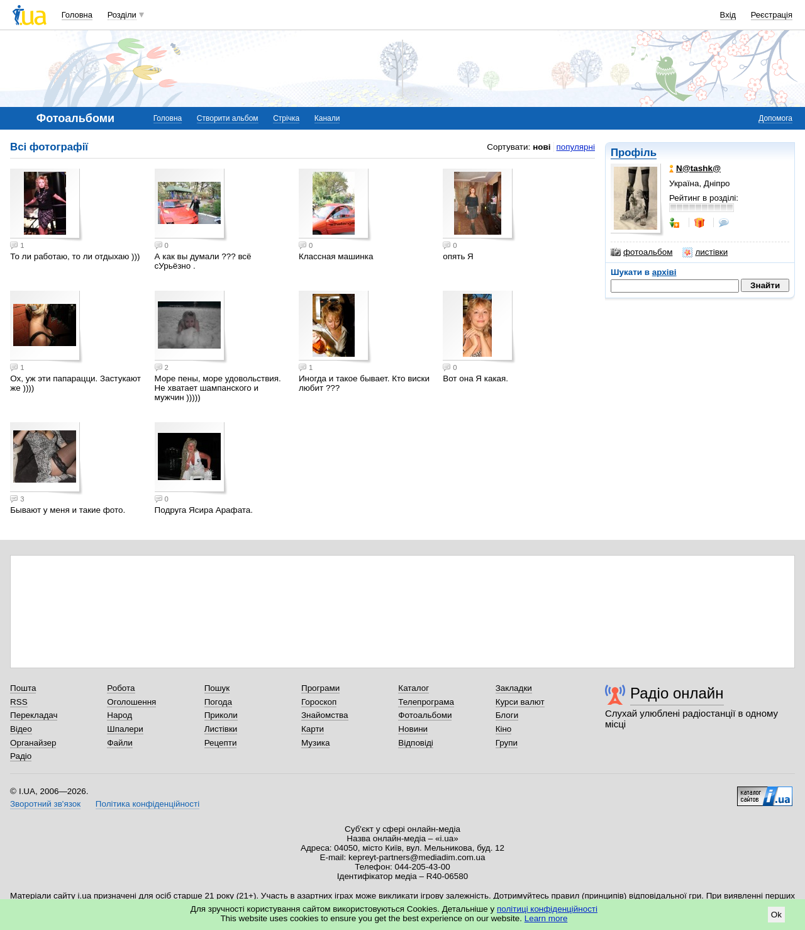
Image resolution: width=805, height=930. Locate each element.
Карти (312, 729)
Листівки (221, 729)
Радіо (20, 756)
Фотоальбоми (425, 715)
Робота (121, 688)
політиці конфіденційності (547, 909)
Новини (413, 729)
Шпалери (125, 729)
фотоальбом (641, 252)
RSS (19, 702)
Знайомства (324, 715)
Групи (507, 743)
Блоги (507, 715)
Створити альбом (227, 118)
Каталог (413, 688)
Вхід (728, 15)
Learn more (546, 918)
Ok (776, 914)
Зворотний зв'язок (45, 804)
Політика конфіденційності (147, 804)
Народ (119, 715)
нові (541, 147)
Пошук (217, 688)
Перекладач (33, 715)
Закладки (514, 688)
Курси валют (520, 702)
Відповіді (415, 743)
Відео (21, 729)
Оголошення (131, 702)
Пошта (23, 688)
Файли (120, 743)
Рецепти (220, 743)
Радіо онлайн (677, 693)
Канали (327, 118)
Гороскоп (318, 702)
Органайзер (33, 743)
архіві (664, 272)
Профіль (634, 153)
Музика (315, 743)
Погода (218, 702)
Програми (320, 688)
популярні (576, 147)
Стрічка (286, 118)
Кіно (504, 729)
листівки (705, 252)
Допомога (775, 118)
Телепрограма (426, 702)
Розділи (122, 15)
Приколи (221, 715)
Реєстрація (771, 15)
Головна (77, 15)
